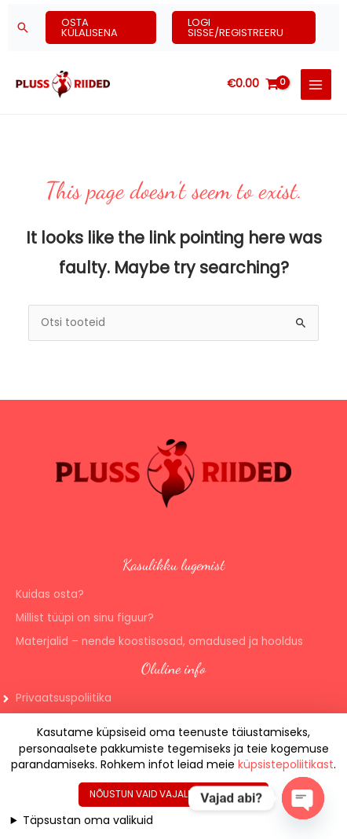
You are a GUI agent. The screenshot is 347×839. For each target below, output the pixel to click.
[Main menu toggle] (316, 84)
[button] (23, 27)
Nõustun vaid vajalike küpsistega (173, 794)
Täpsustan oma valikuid (88, 820)
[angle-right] (55, 698)
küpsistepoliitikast (286, 764)
